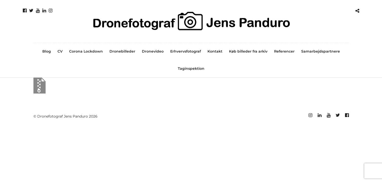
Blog (46, 51)
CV (60, 51)
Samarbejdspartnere (320, 51)
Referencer (284, 51)
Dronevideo (153, 51)
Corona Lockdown (86, 51)
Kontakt (214, 51)
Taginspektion (191, 68)
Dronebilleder (122, 51)
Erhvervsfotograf (185, 51)
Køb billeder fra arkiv (248, 51)
